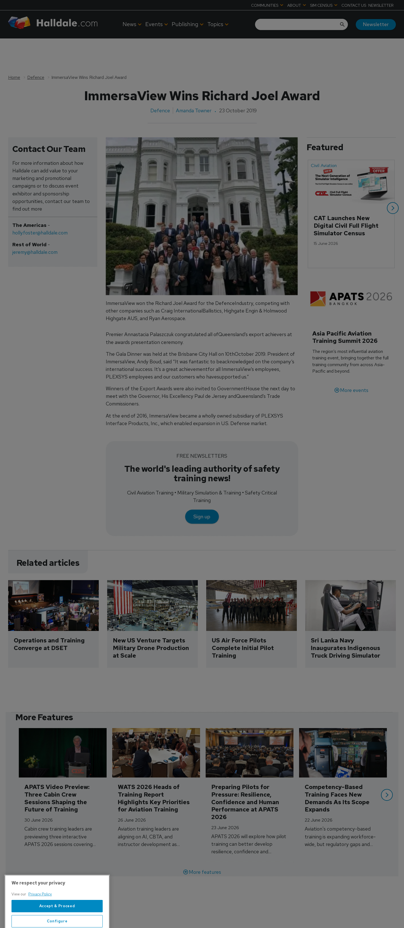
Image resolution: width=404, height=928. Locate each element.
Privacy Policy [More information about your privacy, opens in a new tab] (40, 911)
